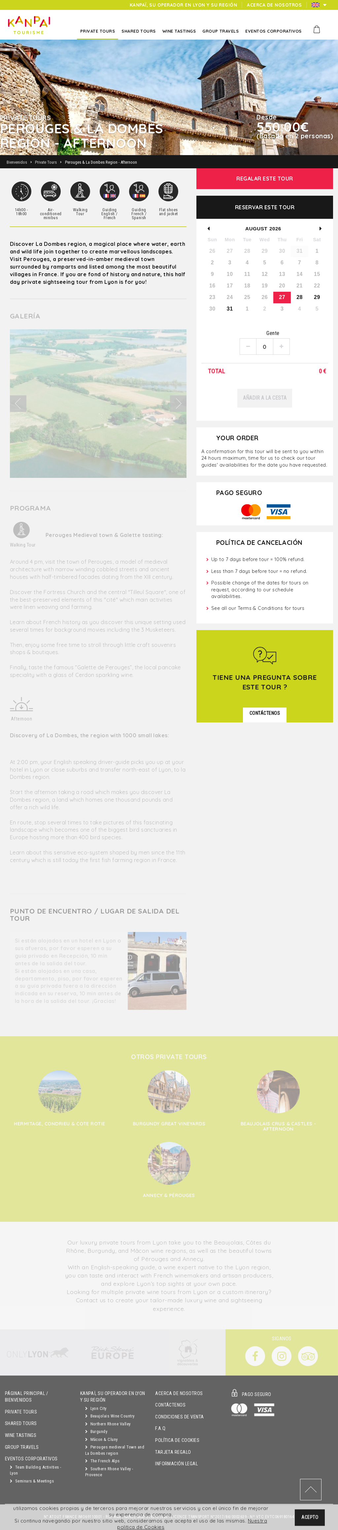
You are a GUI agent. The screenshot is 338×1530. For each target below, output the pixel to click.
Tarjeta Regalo (173, 1452)
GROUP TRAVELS (22, 1447)
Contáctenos (170, 1405)
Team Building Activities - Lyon (35, 1470)
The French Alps (102, 1460)
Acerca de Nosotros (179, 1393)
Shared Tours (21, 1423)
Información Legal (176, 1464)
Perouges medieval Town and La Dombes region (114, 1450)
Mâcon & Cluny (101, 1439)
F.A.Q (160, 1428)
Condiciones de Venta (179, 1417)
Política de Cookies (177, 1440)
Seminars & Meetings (32, 1481)
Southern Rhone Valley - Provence (109, 1472)
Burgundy (96, 1431)
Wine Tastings (20, 1435)
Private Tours (21, 1412)
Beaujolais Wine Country (110, 1416)
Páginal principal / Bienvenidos (26, 1397)
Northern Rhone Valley (108, 1423)
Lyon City (96, 1408)
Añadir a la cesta (265, 398)
